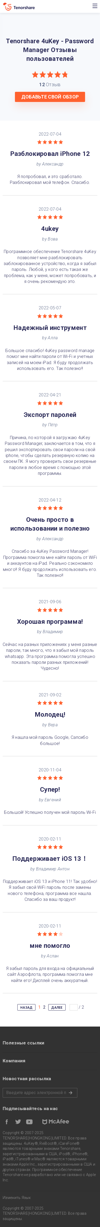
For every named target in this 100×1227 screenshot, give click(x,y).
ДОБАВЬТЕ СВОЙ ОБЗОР (50, 97)
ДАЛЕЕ (57, 1007)
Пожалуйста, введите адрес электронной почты (40, 1093)
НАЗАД (26, 1007)
